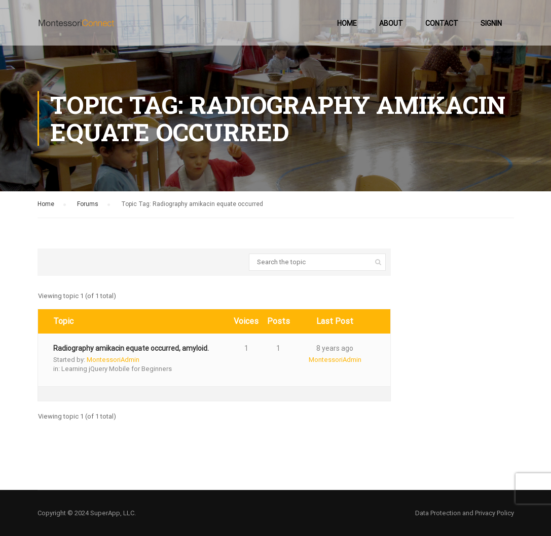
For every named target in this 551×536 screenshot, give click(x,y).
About (391, 23)
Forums (87, 204)
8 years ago (334, 348)
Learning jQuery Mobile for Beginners (116, 369)
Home (347, 23)
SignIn (491, 23)
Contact (441, 23)
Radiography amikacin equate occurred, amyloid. (131, 348)
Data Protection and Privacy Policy (464, 513)
